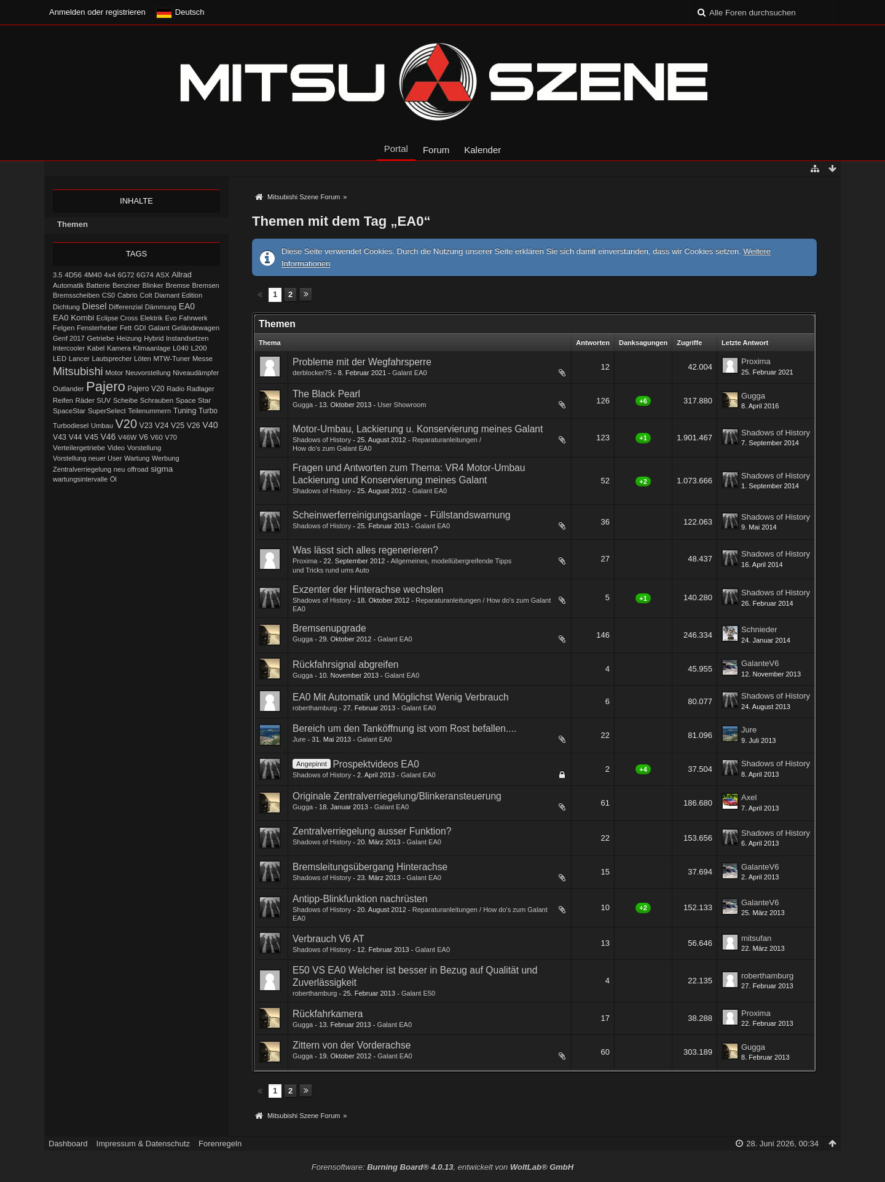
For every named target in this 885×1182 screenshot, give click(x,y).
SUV (103, 400)
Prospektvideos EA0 (375, 764)
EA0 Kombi (73, 317)
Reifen (63, 400)
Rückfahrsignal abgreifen (346, 664)
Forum (436, 150)
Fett (126, 327)
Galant (158, 327)
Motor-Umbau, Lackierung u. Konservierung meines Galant (418, 429)
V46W (127, 437)
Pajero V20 (146, 388)
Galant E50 (418, 993)
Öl (113, 479)
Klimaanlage (152, 348)
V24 (161, 425)
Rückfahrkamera (328, 1014)
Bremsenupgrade (329, 628)
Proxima (756, 361)
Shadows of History (322, 439)
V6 (143, 437)
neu (119, 469)
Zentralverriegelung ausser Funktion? (372, 831)
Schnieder (759, 629)
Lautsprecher (112, 358)
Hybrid (153, 338)
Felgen (63, 327)
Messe (202, 358)
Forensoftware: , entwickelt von (442, 1167)
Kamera (119, 348)
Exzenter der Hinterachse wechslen (368, 589)
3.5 (58, 275)
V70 (171, 437)
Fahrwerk (193, 318)
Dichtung (66, 307)
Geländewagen (195, 327)
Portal (396, 148)
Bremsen (205, 285)
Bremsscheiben (76, 295)
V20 (126, 423)
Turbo (208, 411)
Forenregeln (220, 1143)
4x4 (110, 275)
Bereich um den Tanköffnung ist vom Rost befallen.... (404, 728)
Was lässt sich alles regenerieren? (365, 550)
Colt (146, 295)
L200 (198, 348)
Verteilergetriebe (79, 447)
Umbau (102, 425)
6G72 (125, 275)
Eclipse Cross (117, 318)
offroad (137, 469)
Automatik (68, 285)
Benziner (126, 285)
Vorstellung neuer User (87, 458)
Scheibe (125, 400)
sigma (162, 469)
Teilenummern (149, 410)
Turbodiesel (70, 425)
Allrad (181, 274)
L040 (181, 348)
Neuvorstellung (148, 372)
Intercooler (69, 348)
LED (59, 358)
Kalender (482, 150)
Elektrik (151, 318)
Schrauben (156, 400)
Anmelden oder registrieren (97, 12)
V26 (193, 425)
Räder (84, 400)
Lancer (79, 358)
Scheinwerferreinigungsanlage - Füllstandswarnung (402, 515)
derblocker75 (312, 372)
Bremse (177, 285)
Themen (72, 224)
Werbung (165, 458)
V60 (157, 437)
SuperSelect (107, 410)
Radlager (200, 388)
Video (116, 447)
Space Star (193, 400)
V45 (91, 437)
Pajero (105, 386)
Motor (114, 372)
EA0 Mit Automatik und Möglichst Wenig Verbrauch (401, 697)
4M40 (93, 275)
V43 (59, 437)
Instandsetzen (187, 338)
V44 (75, 437)
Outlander (68, 388)
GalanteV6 (760, 663)
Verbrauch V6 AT (328, 939)
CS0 (109, 295)
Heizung (129, 338)
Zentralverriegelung (82, 469)
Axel (749, 797)
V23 (146, 425)
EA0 (187, 306)
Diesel (94, 306)
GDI (140, 327)
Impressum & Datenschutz (143, 1143)
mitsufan (756, 938)
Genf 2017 (69, 338)
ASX (163, 275)
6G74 (145, 275)
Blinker (152, 285)
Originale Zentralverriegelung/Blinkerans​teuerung (397, 796)
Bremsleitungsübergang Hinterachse (370, 867)
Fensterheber (97, 327)
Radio (175, 388)
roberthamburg (315, 708)
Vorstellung (144, 447)
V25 (177, 425)
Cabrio (127, 295)
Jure (299, 739)
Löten (142, 358)
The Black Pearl (326, 394)
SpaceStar (69, 410)
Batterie (98, 285)
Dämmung (160, 307)
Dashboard (68, 1143)
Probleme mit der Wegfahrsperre (362, 362)
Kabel (96, 348)
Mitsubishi (78, 371)
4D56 (73, 275)
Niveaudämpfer (196, 372)
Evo (171, 318)
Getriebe (100, 338)
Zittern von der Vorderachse (352, 1045)
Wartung (136, 458)
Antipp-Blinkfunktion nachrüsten (360, 899)
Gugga (303, 404)
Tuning (185, 411)
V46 (108, 437)
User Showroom (401, 404)
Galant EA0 (409, 372)
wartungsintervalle (80, 479)
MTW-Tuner (171, 358)
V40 (210, 425)
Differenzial (126, 307)
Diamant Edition (178, 295)
